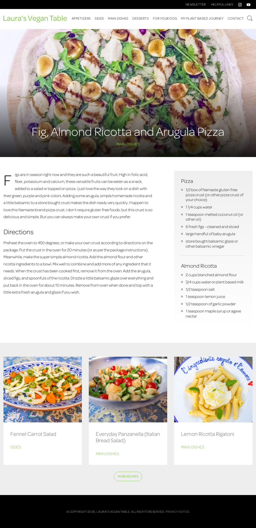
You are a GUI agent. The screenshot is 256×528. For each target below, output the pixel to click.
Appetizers (81, 18)
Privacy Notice (178, 511)
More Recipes (128, 476)
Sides (99, 18)
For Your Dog (165, 18)
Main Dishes (118, 18)
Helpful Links (222, 4)
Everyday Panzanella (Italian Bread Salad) (128, 437)
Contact (236, 18)
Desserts (140, 18)
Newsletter (196, 4)
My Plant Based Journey (202, 18)
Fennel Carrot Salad (33, 433)
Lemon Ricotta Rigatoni (207, 433)
